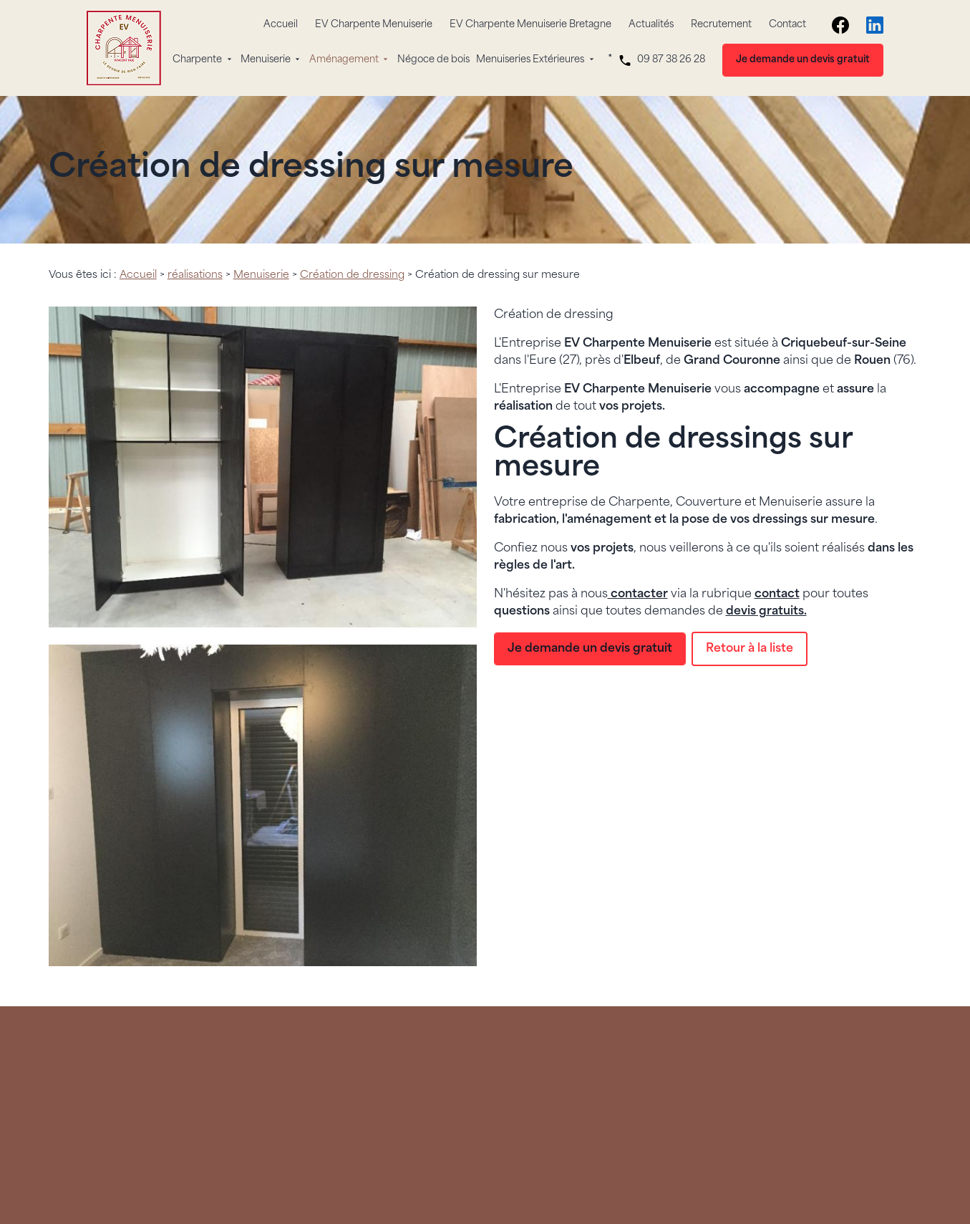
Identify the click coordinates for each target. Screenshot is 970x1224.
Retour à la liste (749, 649)
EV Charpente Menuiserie (373, 24)
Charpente (197, 59)
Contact (787, 24)
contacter (638, 594)
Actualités (651, 24)
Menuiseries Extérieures (530, 59)
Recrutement (721, 24)
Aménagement (344, 59)
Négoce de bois (433, 59)
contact (777, 594)
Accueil (280, 24)
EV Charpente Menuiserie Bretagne (530, 24)
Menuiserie (266, 59)
